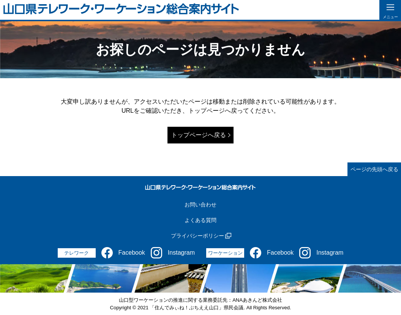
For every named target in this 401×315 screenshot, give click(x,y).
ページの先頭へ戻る (374, 169)
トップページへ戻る (198, 135)
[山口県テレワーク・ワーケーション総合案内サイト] (121, 10)
